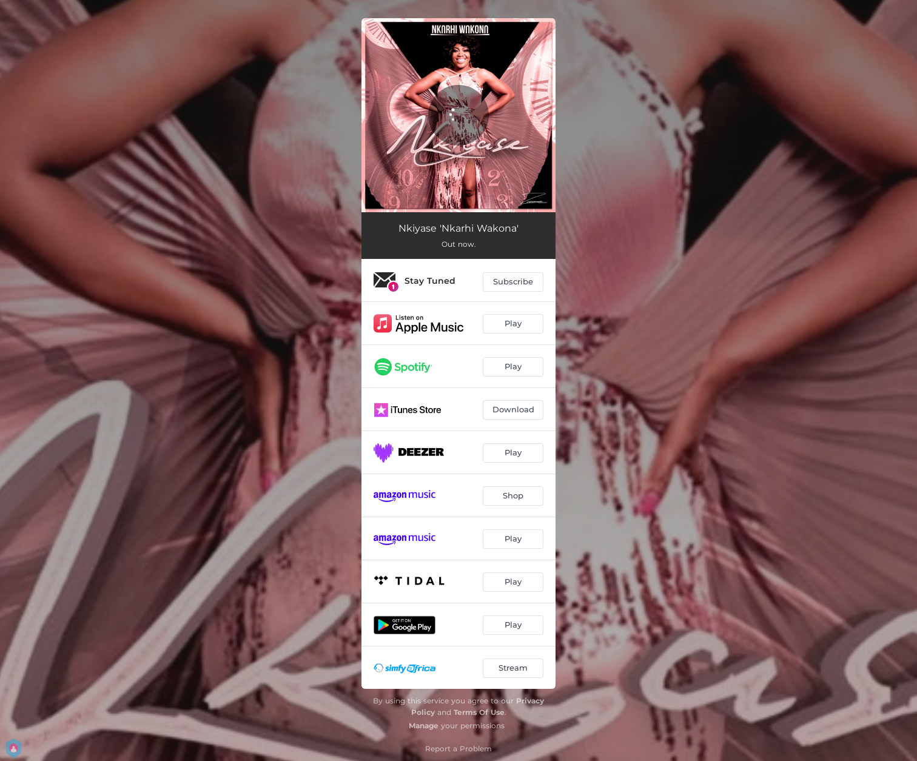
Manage (423, 725)
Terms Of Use (479, 712)
